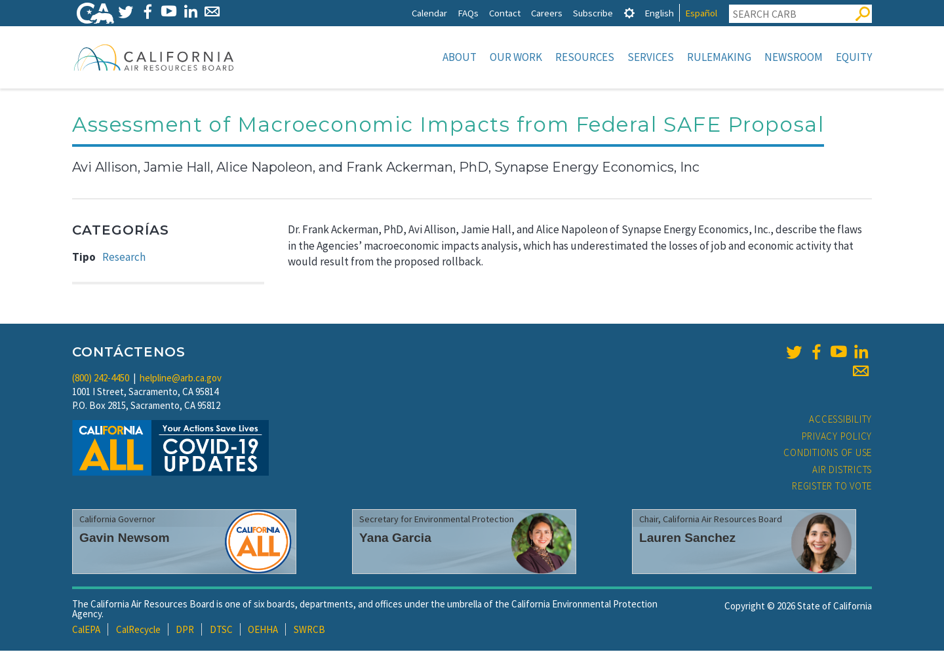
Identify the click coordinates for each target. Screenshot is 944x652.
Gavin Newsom (124, 539)
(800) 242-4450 (100, 379)
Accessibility (840, 420)
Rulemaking (719, 57)
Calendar (429, 13)
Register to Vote (832, 487)
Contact (505, 13)
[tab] (629, 13)
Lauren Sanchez (687, 539)
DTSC (221, 630)
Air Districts (842, 471)
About (459, 57)
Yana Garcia (395, 539)
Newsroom (793, 57)
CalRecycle (138, 630)
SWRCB (309, 630)
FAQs (468, 13)
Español (701, 13)
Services (650, 57)
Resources (584, 57)
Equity (854, 57)
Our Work (516, 57)
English (659, 13)
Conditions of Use (827, 454)
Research (124, 258)
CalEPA (86, 630)
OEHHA (263, 630)
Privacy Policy (837, 437)
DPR (185, 630)
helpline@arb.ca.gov (181, 379)
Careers (546, 13)
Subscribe (593, 13)
